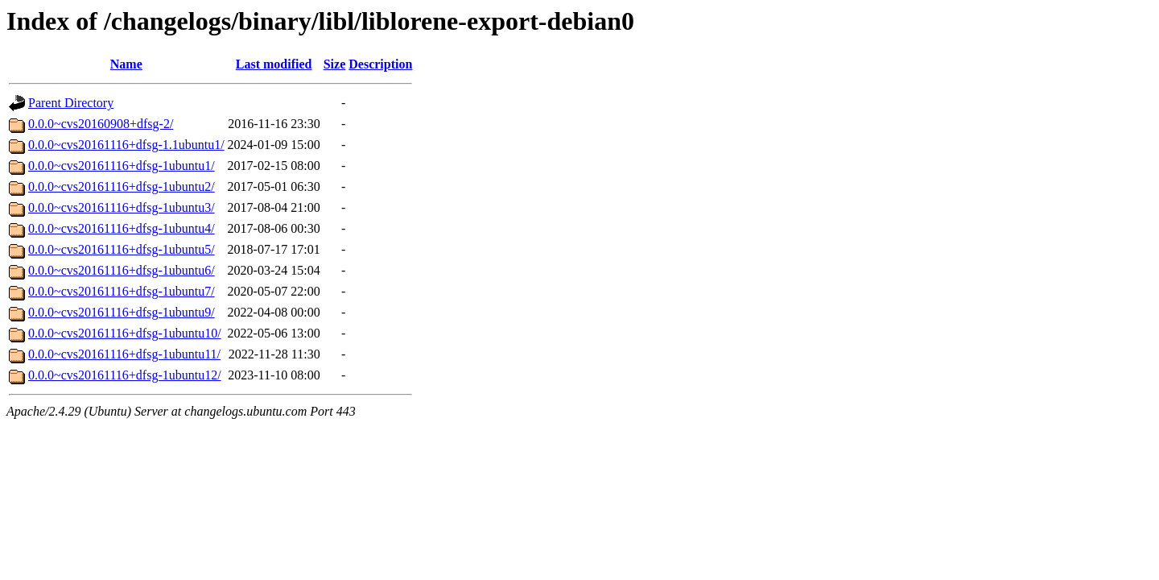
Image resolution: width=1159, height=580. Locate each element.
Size (335, 64)
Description (380, 64)
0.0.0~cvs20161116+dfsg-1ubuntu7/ (121, 291)
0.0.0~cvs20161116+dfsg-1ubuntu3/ (121, 207)
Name (126, 64)
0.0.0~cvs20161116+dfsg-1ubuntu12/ (124, 375)
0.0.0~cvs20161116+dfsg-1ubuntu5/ (121, 249)
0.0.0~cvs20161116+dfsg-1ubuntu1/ (121, 165)
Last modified (274, 64)
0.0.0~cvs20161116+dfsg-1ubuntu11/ (124, 354)
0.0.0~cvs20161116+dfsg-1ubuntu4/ (121, 228)
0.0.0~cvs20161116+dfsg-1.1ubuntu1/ (126, 144)
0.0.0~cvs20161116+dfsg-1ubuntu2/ (121, 186)
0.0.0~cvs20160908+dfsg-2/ (100, 123)
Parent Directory (70, 103)
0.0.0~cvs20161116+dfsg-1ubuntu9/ (121, 312)
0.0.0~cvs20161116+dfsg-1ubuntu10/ (124, 333)
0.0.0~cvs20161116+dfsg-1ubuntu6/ (121, 270)
